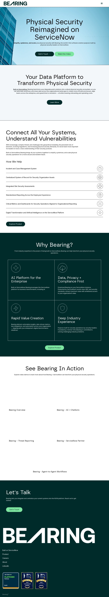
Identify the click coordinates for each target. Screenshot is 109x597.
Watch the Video (64, 54)
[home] (15, 3)
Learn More (54, 102)
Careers (5, 558)
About (4, 562)
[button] (101, 3)
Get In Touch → (44, 54)
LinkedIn (5, 566)
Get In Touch (14, 510)
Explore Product (15, 224)
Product (5, 554)
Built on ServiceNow (20, 89)
